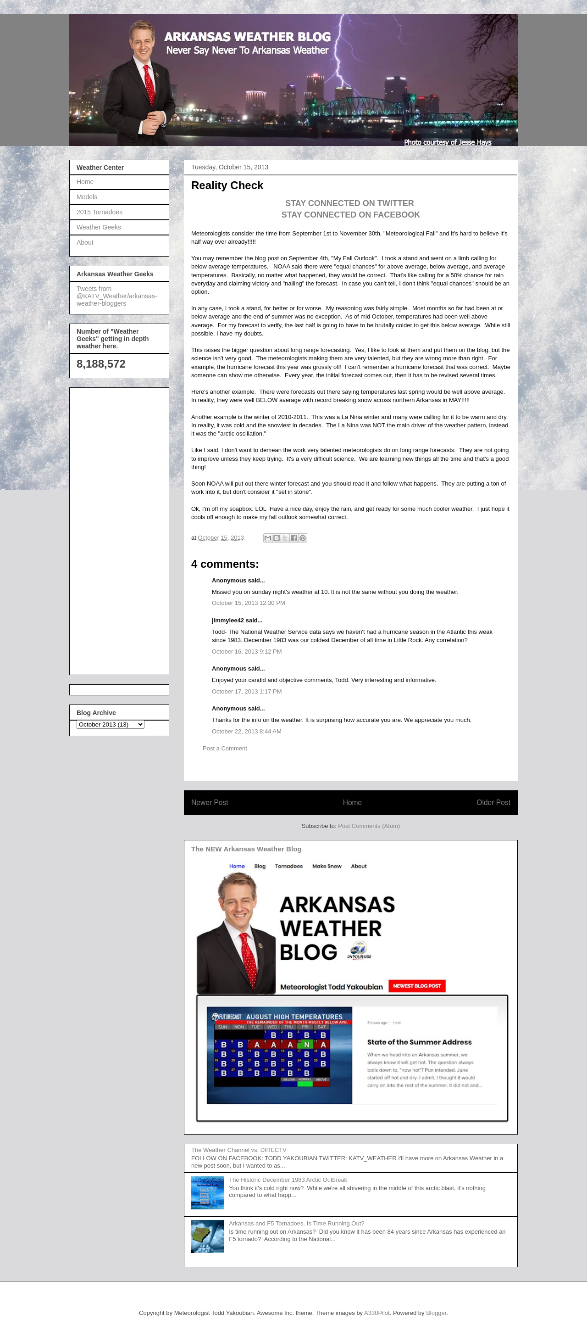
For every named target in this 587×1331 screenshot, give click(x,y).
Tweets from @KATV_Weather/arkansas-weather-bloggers (117, 296)
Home (352, 802)
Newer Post (209, 802)
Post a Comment (225, 748)
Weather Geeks (99, 227)
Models (87, 197)
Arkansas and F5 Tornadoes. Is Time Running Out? (296, 1223)
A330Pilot (377, 1312)
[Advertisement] (113, 528)
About (85, 242)
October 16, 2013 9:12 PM (247, 651)
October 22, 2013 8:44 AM (247, 731)
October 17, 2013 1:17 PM (247, 691)
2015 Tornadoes (99, 212)
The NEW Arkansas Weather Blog (246, 849)
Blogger (436, 1312)
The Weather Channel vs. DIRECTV (239, 1149)
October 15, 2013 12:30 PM (248, 602)
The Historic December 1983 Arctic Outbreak (288, 1179)
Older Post (493, 802)
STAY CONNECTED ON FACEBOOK (351, 214)
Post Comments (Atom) (369, 825)
